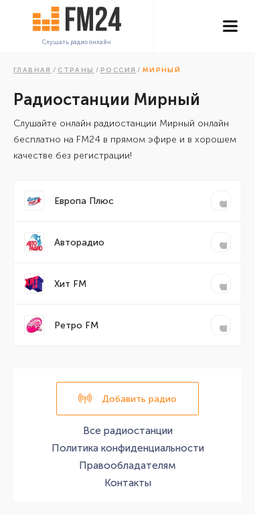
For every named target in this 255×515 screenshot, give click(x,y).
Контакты (127, 483)
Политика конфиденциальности (128, 448)
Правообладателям (127, 465)
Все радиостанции (128, 430)
